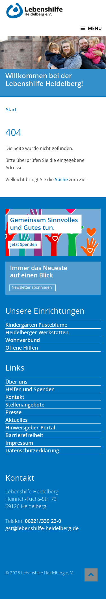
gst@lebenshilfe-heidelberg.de (42, 528)
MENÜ (91, 28)
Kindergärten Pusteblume (36, 324)
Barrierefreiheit (24, 435)
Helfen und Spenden (30, 389)
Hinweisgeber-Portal (30, 427)
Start (11, 109)
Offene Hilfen (21, 347)
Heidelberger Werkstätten (36, 332)
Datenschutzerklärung (32, 450)
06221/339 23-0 (43, 520)
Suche (61, 179)
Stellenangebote (24, 404)
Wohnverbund (22, 340)
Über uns (16, 381)
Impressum (19, 442)
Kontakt (14, 396)
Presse (13, 412)
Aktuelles (16, 419)
